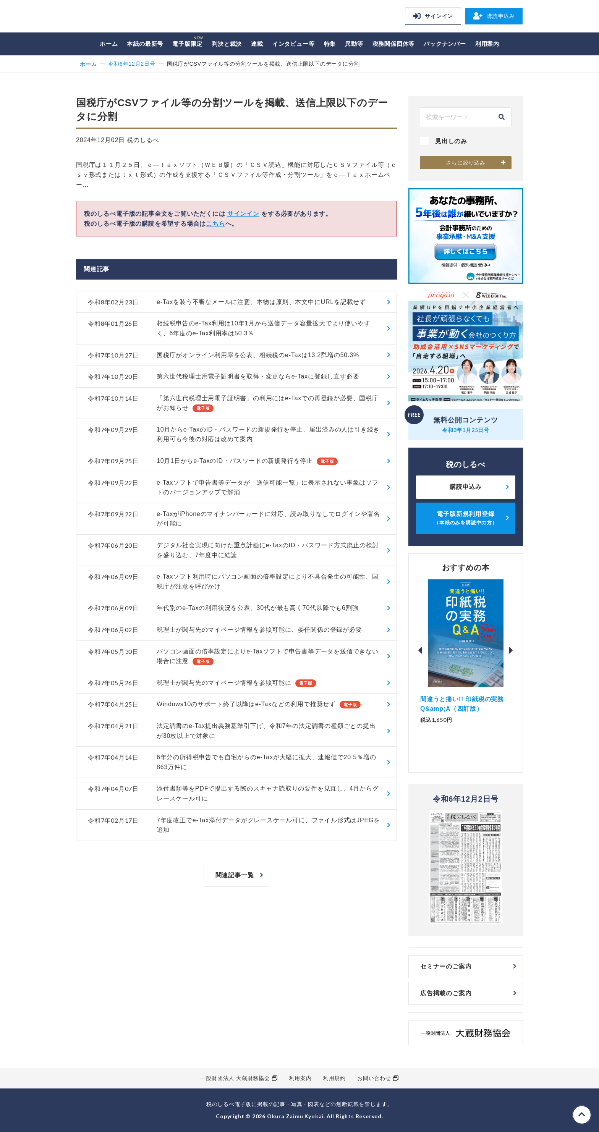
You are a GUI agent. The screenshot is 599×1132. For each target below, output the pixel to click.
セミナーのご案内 (445, 966)
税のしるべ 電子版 (129, 17)
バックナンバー (445, 43)
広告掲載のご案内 (445, 993)
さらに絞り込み (466, 163)
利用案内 (487, 43)
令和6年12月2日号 (131, 64)
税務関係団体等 (393, 43)
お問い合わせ (374, 1078)
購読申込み (494, 16)
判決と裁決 (227, 43)
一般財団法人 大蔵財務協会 (235, 1078)
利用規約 (334, 1078)
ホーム (109, 43)
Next (511, 650)
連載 (257, 43)
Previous (420, 650)
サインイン (433, 16)
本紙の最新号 (145, 43)
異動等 (354, 43)
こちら (215, 223)
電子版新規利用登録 (465, 518)
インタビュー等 (293, 43)
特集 (330, 43)
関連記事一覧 (234, 875)
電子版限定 (187, 43)
